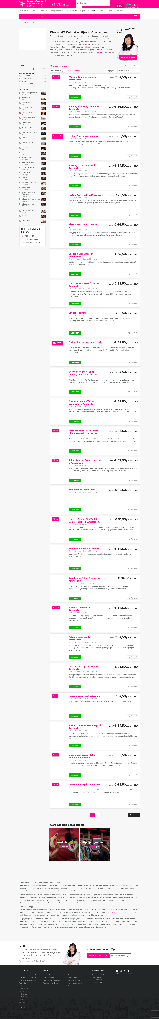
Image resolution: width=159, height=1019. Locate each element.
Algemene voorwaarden (27, 977)
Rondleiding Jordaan (50, 975)
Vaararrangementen (29, 184)
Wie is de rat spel (74, 980)
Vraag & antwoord (25, 983)
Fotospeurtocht (48, 977)
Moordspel (29, 149)
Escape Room (29, 129)
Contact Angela (128, 57)
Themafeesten (29, 179)
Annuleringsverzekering (27, 980)
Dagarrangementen (29, 119)
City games (29, 104)
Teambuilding (29, 174)
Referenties (23, 994)
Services (22, 1002)
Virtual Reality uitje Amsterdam (29, 194)
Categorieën (23, 986)
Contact (116, 10)
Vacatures (22, 999)
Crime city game (112, 912)
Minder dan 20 (32, 76)
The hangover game (75, 983)
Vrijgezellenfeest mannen (29, 200)
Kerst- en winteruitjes (29, 134)
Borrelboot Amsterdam (51, 986)
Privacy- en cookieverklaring (29, 975)
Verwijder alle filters (73, 70)
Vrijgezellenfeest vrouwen (29, 206)
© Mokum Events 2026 (124, 974)
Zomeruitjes (29, 222)
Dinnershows (29, 124)
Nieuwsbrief (23, 988)
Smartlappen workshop (51, 980)
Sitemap (22, 1005)
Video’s (22, 1007)
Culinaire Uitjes (30, 23)
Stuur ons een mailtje (31, 242)
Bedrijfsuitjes (24, 10)
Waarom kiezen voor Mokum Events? (32, 961)
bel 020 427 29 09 (120, 956)
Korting (29, 139)
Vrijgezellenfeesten (91, 10)
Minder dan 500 (32, 84)
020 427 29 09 (130, 16)
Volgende (134, 815)
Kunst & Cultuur (29, 144)
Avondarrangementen (29, 94)
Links (21, 1010)
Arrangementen (57, 10)
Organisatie (23, 991)
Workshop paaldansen (51, 983)
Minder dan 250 (32, 81)
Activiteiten (23, 997)
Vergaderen (29, 189)
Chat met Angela (29, 239)
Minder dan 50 (32, 78)
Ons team (126, 10)
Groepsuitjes (73, 10)
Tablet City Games (29, 169)
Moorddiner (72, 975)
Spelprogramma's (29, 164)
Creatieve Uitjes (29, 109)
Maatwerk (107, 10)
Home (21, 23)
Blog (21, 1013)
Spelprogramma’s (39, 10)
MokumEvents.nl (39, 4)
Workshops (29, 217)
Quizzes (29, 154)
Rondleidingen (29, 159)
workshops (101, 52)
